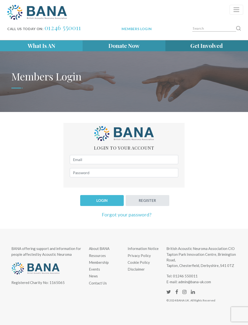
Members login (137, 29)
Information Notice (143, 248)
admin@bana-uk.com (194, 282)
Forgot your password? (126, 214)
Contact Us (98, 283)
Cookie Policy (139, 262)
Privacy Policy (139, 255)
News (93, 276)
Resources (97, 255)
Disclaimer (136, 269)
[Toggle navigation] (236, 10)
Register (147, 200)
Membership (99, 262)
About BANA (99, 248)
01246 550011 (63, 27)
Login (102, 200)
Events (94, 269)
